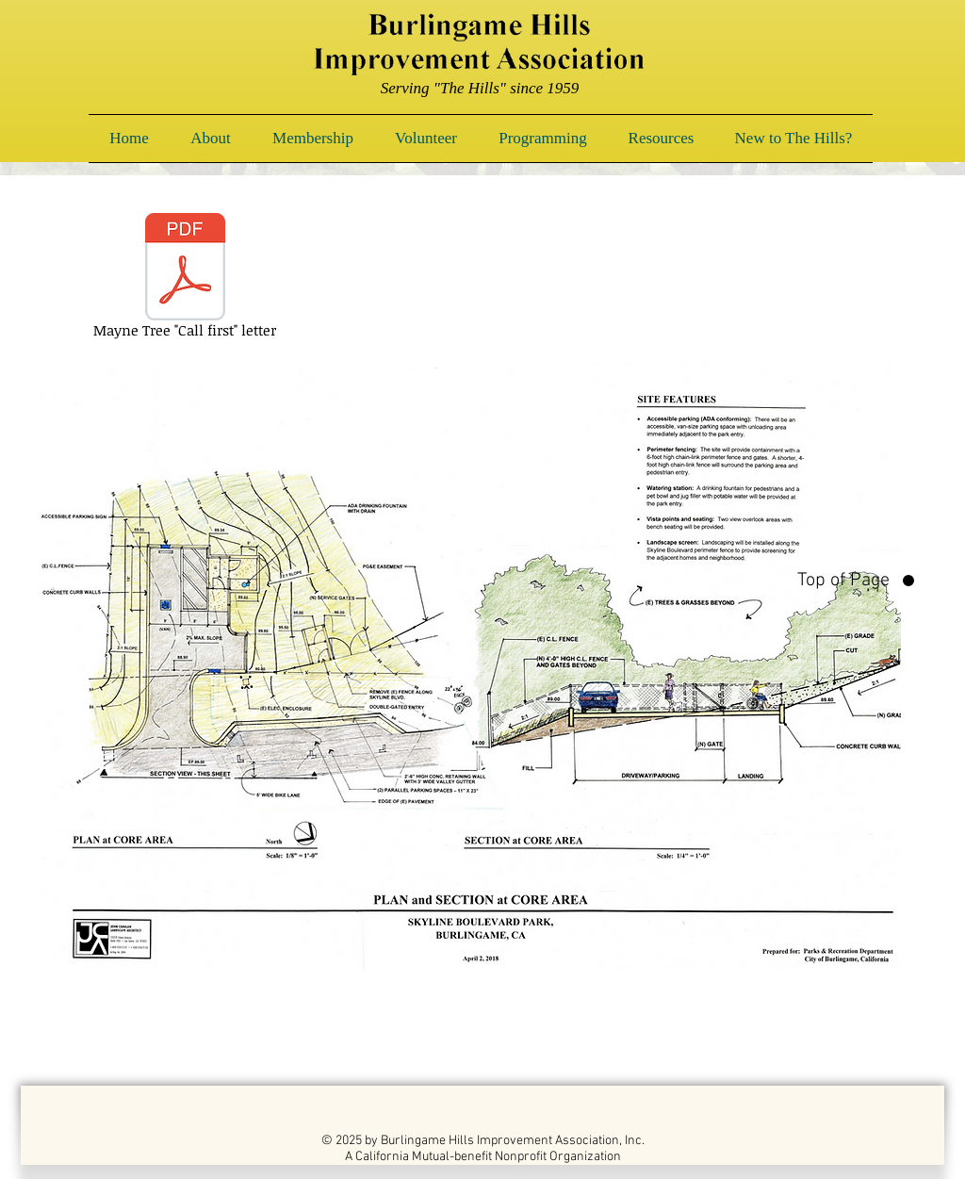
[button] (211, 138)
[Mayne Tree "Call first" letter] (184, 279)
